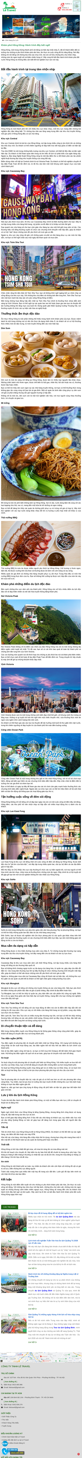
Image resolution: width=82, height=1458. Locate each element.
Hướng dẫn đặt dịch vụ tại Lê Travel (15, 1440)
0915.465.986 (67, 10)
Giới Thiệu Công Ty (8, 1416)
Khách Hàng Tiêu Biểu (10, 1423)
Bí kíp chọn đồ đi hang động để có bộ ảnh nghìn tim (50, 1213)
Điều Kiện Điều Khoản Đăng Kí (13, 1443)
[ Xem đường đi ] (10, 1382)
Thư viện (5, 1420)
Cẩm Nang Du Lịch (11, 40)
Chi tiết (32, 1235)
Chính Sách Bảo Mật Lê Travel (13, 1437)
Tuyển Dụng (6, 1426)
